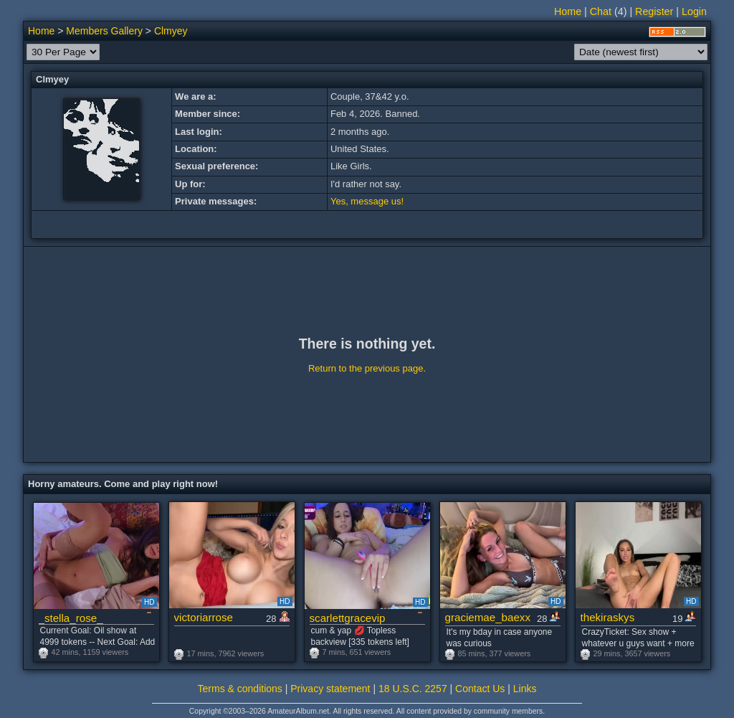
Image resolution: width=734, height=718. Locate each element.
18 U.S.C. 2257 (412, 688)
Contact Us (480, 688)
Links (525, 688)
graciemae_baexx (488, 617)
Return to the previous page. (367, 368)
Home (567, 11)
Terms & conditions (240, 688)
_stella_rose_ (71, 618)
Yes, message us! (367, 201)
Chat (600, 11)
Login (694, 11)
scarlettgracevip (348, 618)
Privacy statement (330, 688)
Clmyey (171, 31)
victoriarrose (203, 617)
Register (654, 11)
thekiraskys (608, 617)
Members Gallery (104, 31)
